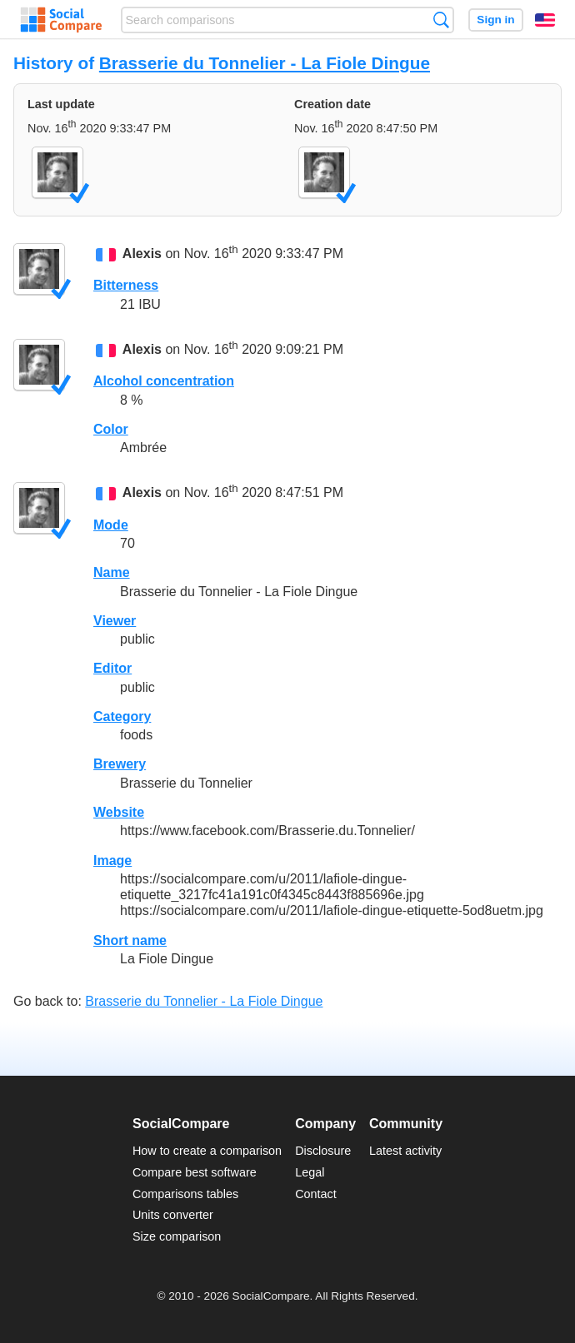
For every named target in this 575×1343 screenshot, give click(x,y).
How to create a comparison (207, 1150)
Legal (309, 1172)
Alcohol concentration (163, 381)
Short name (130, 940)
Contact (316, 1194)
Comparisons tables (185, 1194)
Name (111, 572)
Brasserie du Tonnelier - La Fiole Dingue (264, 62)
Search (441, 19)
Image (112, 860)
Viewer (114, 621)
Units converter (172, 1214)
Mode (110, 525)
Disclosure (323, 1150)
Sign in (495, 19)
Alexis (142, 253)
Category (122, 716)
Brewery (119, 764)
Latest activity (405, 1150)
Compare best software (194, 1172)
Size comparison (176, 1236)
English (545, 20)
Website (118, 812)
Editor (112, 668)
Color (110, 429)
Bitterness (125, 285)
